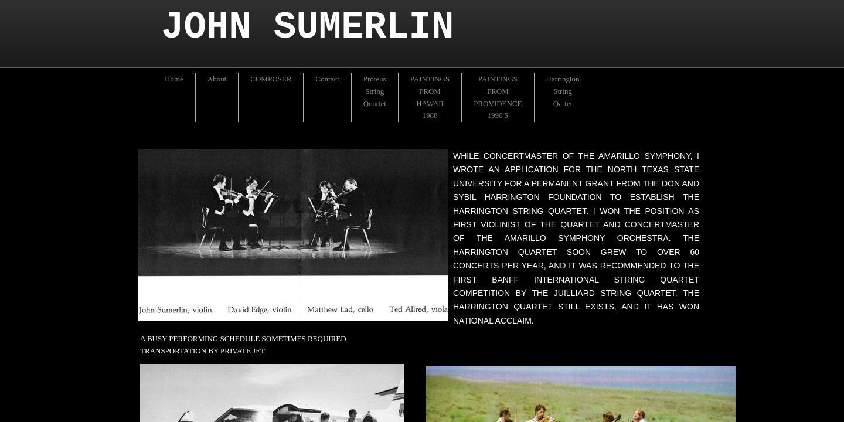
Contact (327, 78)
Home (174, 78)
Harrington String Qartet (563, 91)
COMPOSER (270, 78)
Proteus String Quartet (374, 91)
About (217, 78)
